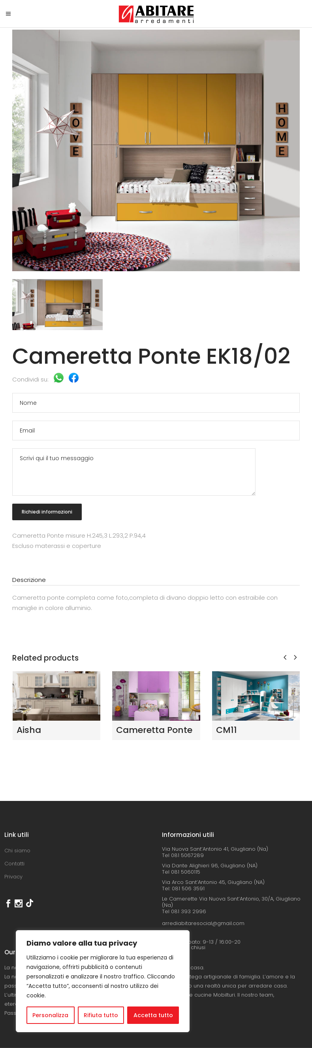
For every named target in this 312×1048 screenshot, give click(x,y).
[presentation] (285, 657)
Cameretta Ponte (154, 730)
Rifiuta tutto (101, 1015)
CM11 (226, 730)
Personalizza (50, 1015)
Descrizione (29, 580)
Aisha (29, 730)
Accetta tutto (153, 1015)
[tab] (156, 580)
